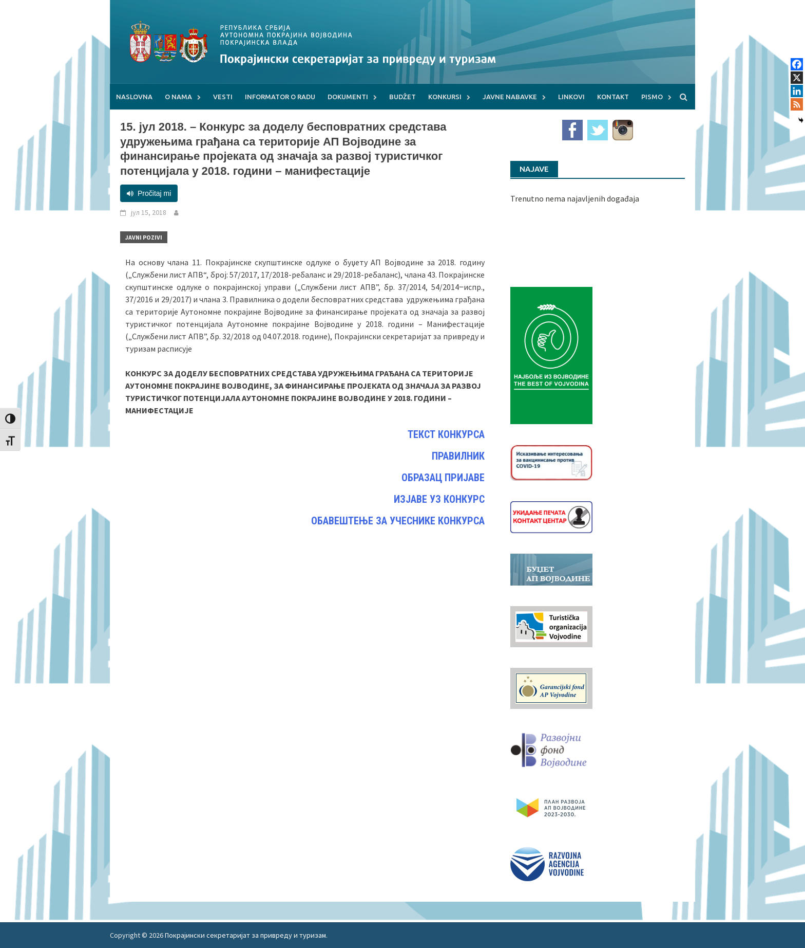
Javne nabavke (510, 96)
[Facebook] (797, 64)
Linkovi (571, 96)
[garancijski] (551, 687)
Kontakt (613, 96)
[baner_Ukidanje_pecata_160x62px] (551, 516)
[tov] (551, 626)
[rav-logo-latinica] (547, 863)
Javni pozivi (143, 237)
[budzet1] (551, 568)
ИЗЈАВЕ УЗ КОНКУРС (439, 499)
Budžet (402, 96)
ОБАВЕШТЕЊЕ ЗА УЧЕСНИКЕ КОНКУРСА (398, 521)
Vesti (223, 96)
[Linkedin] (797, 91)
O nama (178, 96)
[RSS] (797, 104)
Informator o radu (280, 96)
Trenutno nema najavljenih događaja (574, 198)
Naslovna (134, 96)
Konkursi (445, 96)
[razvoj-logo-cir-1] (551, 806)
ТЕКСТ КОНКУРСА (446, 434)
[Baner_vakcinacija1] (551, 462)
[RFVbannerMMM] (551, 747)
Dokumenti (348, 96)
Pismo (652, 96)
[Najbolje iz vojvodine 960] (551, 354)
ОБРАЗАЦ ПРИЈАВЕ (443, 477)
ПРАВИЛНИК (458, 456)
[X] (797, 77)
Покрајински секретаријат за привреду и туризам (245, 935)
